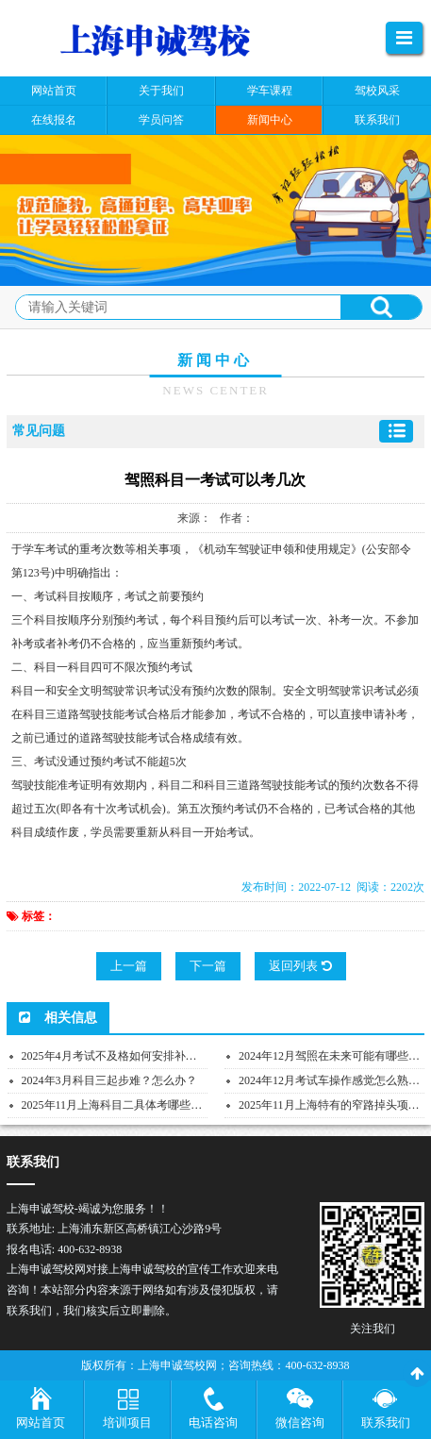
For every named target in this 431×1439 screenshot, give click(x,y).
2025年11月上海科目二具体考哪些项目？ (123, 1105)
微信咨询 (299, 1422)
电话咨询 (213, 1422)
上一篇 (128, 966)
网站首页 (40, 1422)
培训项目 (127, 1422)
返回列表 (300, 966)
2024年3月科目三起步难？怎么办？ (109, 1080)
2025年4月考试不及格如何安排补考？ (115, 1056)
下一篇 (208, 966)
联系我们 (385, 1422)
